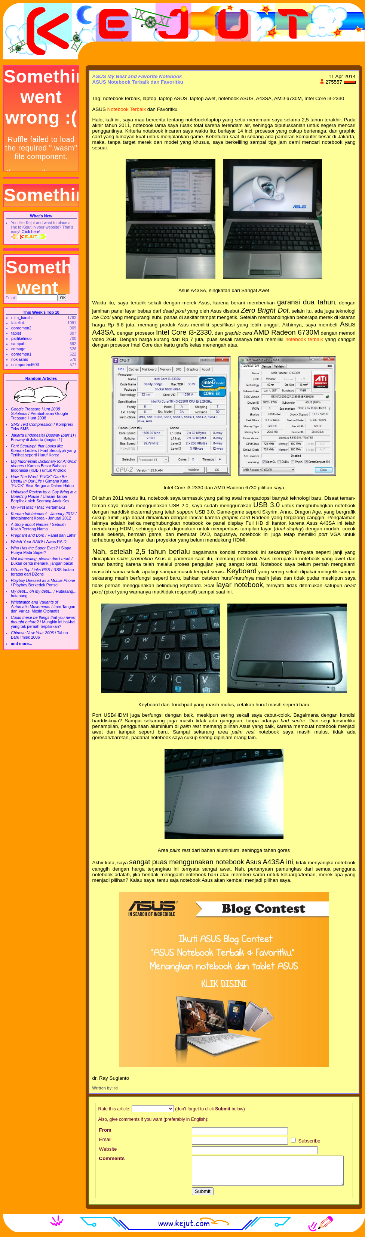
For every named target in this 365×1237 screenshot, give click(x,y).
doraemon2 (21, 328)
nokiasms (19, 359)
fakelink (18, 322)
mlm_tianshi (22, 317)
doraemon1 (21, 354)
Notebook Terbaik (126, 109)
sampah (18, 343)
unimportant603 (25, 364)
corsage (18, 349)
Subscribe (305, 1141)
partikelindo (21, 338)
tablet (16, 333)
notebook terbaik (304, 339)
